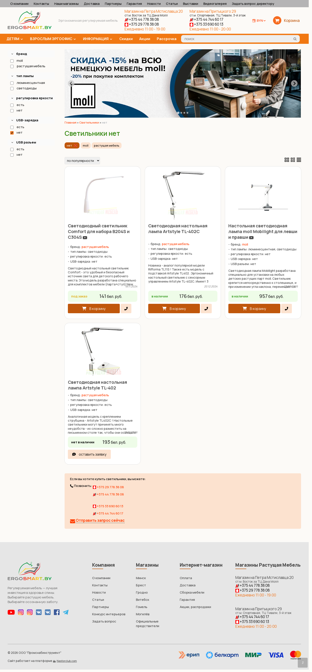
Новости (154, 3)
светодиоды (23, 88)
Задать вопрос (104, 621)
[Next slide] (294, 83)
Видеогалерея (215, 3)
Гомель (141, 607)
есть (17, 105)
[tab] (178, 112)
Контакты (41, 3)
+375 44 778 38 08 (142, 19)
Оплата (186, 578)
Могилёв (143, 614)
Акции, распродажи (195, 607)
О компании (19, 3)
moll (16, 60)
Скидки (126, 38)
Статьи (172, 3)
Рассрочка (166, 38)
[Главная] (29, 28)
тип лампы (25, 76)
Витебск (142, 599)
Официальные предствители (147, 623)
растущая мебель (27, 66)
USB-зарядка (27, 120)
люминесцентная (27, 82)
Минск (141, 578)
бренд (21, 53)
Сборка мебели (192, 592)
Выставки (190, 3)
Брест (141, 585)
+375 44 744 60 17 (206, 19)
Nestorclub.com (67, 661)
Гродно (142, 592)
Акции (144, 38)
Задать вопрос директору (253, 3)
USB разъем (26, 142)
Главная (70, 122)
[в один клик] (126, 308)
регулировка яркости (34, 98)
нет (16, 110)
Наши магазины (66, 3)
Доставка (92, 3)
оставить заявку (92, 454)
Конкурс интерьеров (108, 614)
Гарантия (134, 3)
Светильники (89, 122)
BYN (261, 20)
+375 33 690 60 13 (206, 24)
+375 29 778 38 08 (142, 24)
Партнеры (113, 3)
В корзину (97, 308)
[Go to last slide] (71, 83)
